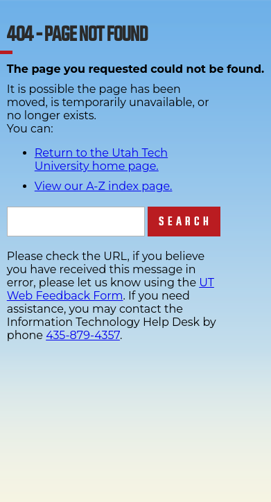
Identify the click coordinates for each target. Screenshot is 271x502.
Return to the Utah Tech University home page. (101, 159)
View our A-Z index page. (104, 186)
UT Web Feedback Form (110, 289)
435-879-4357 (83, 335)
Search (185, 221)
